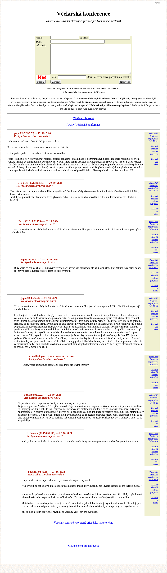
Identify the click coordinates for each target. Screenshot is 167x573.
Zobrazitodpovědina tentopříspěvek (154, 156)
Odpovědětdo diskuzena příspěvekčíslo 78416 (153, 231)
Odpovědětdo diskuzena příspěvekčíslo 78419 (153, 366)
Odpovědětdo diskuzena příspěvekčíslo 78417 (153, 269)
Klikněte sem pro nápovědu (83, 551)
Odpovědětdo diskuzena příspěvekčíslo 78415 (153, 193)
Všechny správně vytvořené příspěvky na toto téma (83, 528)
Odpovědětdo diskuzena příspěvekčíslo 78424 (153, 443)
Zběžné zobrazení (83, 124)
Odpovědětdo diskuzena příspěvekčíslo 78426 (153, 481)
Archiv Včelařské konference (83, 130)
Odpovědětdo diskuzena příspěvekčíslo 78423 (153, 405)
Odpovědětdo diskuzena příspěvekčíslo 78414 (153, 143)
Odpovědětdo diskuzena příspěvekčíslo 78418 (153, 308)
